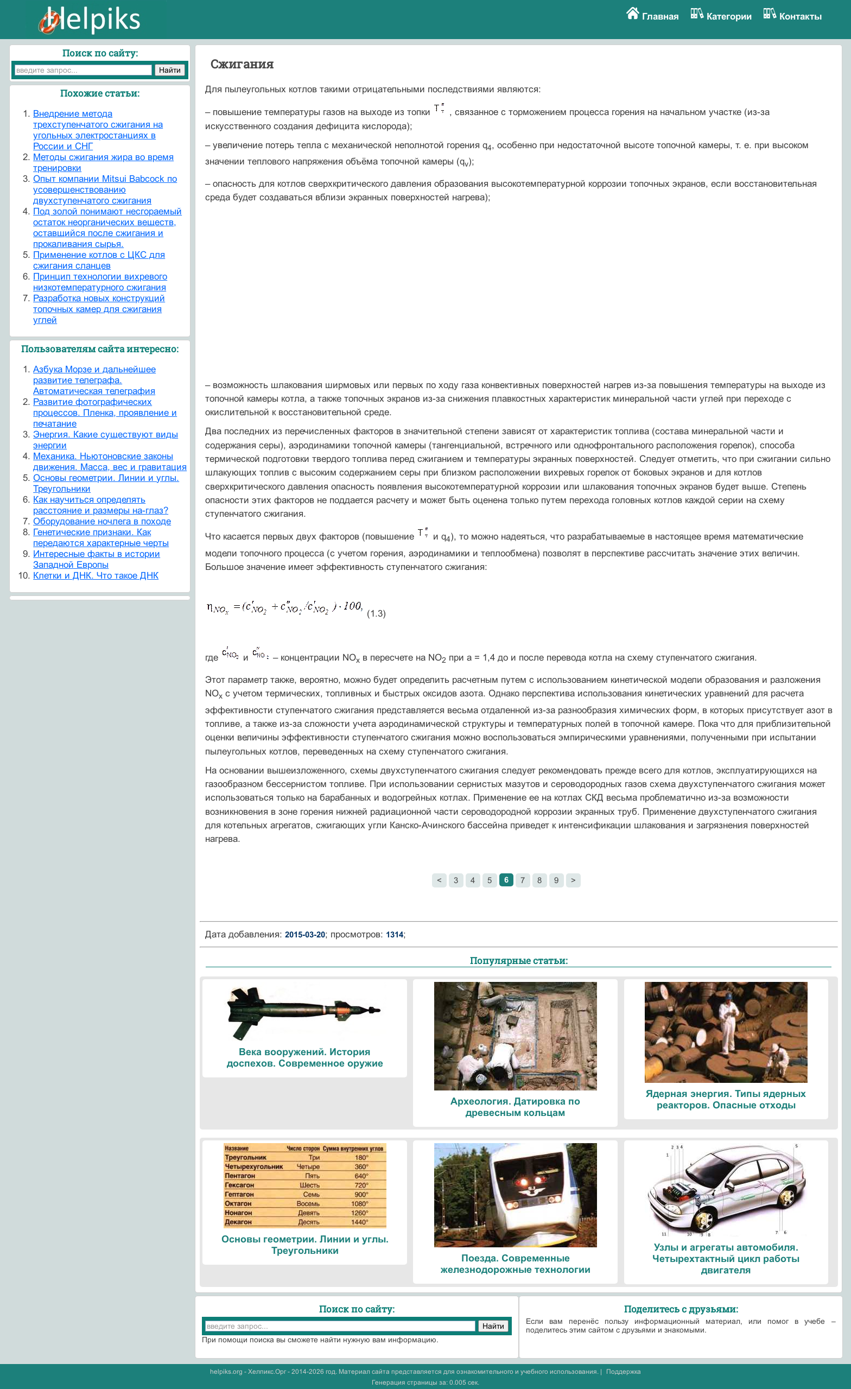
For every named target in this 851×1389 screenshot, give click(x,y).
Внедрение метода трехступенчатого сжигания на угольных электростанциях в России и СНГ (98, 130)
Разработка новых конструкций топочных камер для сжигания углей (99, 309)
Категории (729, 16)
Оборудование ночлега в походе (102, 521)
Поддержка (623, 1371)
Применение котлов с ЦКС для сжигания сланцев (99, 260)
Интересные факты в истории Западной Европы (96, 559)
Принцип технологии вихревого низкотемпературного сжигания (100, 282)
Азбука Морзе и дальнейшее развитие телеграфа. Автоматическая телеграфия (94, 380)
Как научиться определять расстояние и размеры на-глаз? (100, 505)
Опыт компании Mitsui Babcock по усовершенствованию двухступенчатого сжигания (105, 190)
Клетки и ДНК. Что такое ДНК (95, 575)
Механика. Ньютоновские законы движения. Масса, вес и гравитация (110, 461)
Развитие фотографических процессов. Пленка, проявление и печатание (105, 413)
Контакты (800, 16)
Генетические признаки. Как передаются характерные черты (101, 537)
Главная (660, 16)
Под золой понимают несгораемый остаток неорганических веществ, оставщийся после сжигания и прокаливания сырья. (107, 227)
